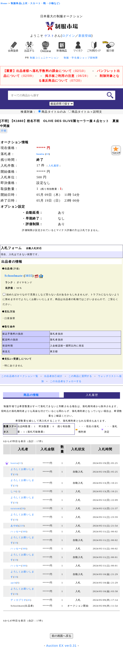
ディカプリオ (18, 600)
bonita (40, 154)
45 (28, 600)
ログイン (68, 35)
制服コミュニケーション (44, 57)
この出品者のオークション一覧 (19, 376)
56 (23, 508)
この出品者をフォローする (65, 381)
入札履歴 (53, 165)
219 (22, 526)
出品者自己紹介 (53, 376)
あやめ (15, 526)
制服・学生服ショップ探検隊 (81, 57)
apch (13, 583)
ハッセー (16, 531)
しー (13, 491)
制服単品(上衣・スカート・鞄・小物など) (35, 3)
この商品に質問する (80, 376)
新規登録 (85, 35)
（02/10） (45, 71)
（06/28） (67, 75)
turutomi (15, 508)
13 (47, 154)
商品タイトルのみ (52, 111)
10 (15, 474)
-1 (18, 491)
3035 (28, 275)
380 (24, 531)
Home (4, 3)
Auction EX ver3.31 (61, 645)
